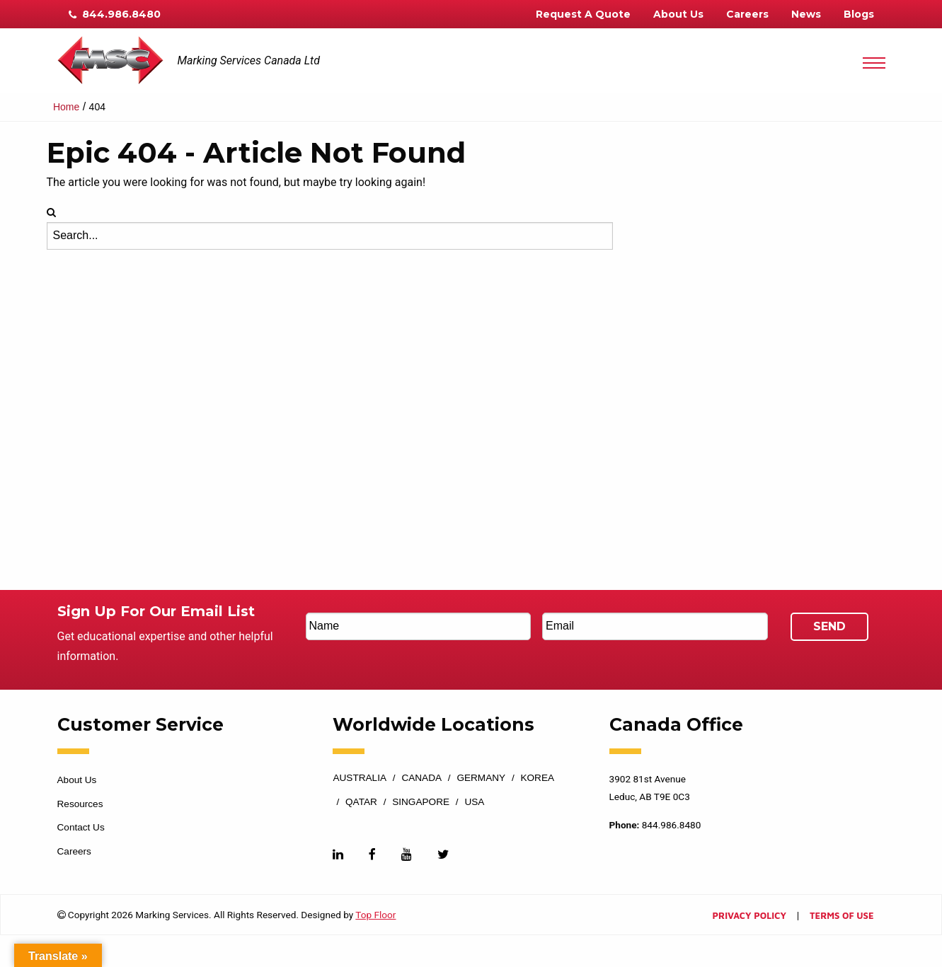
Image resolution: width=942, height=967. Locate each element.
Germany (480, 778)
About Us (678, 14)
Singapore (420, 802)
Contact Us (81, 827)
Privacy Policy (749, 916)
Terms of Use (841, 916)
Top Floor (375, 914)
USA (474, 802)
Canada (421, 778)
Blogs (859, 14)
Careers (747, 14)
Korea (537, 778)
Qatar (361, 802)
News (806, 14)
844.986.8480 (115, 14)
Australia (359, 778)
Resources (80, 804)
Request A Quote (583, 14)
